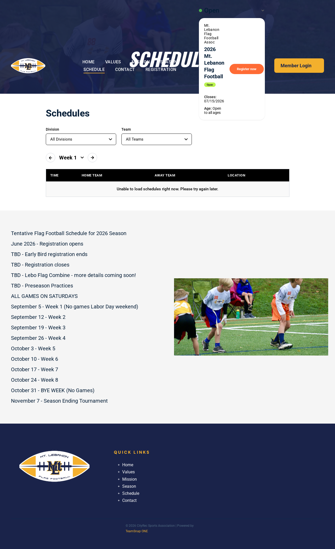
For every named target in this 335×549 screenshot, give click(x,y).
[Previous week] (50, 157)
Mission (129, 479)
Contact (129, 500)
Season (129, 486)
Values (128, 471)
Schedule (130, 493)
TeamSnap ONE (137, 531)
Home (127, 464)
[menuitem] (88, 61)
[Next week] (92, 157)
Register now (246, 69)
